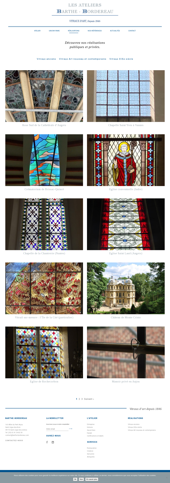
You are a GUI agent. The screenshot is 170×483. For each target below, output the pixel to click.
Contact (132, 31)
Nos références (95, 31)
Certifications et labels (95, 436)
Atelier (37, 31)
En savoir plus (91, 479)
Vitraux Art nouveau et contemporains (82, 59)
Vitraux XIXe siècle (121, 59)
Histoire (90, 427)
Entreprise (90, 424)
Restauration (92, 448)
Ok (75, 479)
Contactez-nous (14, 440)
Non (81, 479)
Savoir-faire (54, 31)
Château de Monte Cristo (126, 317)
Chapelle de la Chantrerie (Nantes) (44, 253)
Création (90, 451)
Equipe (89, 433)
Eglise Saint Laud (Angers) (125, 253)
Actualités (115, 31)
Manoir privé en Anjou (126, 381)
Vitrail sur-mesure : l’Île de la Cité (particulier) (44, 317)
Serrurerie (90, 454)
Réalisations (73, 31)
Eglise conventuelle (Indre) (126, 189)
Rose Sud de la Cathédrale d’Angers (44, 125)
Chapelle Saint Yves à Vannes (126, 125)
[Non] (166, 477)
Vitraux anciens (46, 59)
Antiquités (91, 457)
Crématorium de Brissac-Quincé (44, 189)
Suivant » (89, 399)
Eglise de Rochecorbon (44, 381)
